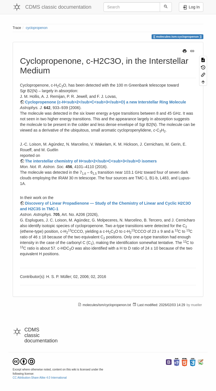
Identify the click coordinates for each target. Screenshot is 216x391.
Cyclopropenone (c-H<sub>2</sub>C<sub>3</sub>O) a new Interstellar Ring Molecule (105, 102)
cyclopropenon (37, 28)
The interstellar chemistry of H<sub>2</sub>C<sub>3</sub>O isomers (91, 161)
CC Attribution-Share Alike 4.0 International (40, 377)
